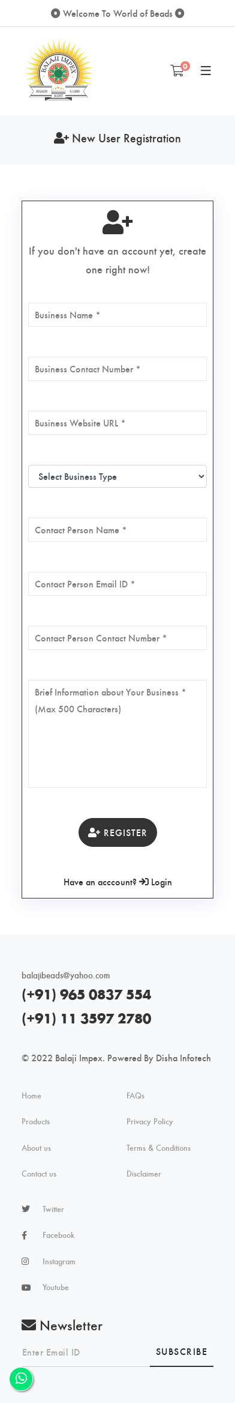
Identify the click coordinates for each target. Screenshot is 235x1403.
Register (117, 832)
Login (155, 881)
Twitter (53, 1209)
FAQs (135, 1095)
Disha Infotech (183, 1057)
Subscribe (182, 1351)
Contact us (39, 1173)
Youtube (56, 1287)
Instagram (59, 1261)
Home (31, 1095)
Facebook (58, 1234)
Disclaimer (143, 1173)
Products (36, 1121)
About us (36, 1147)
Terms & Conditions (158, 1147)
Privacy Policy (149, 1121)
